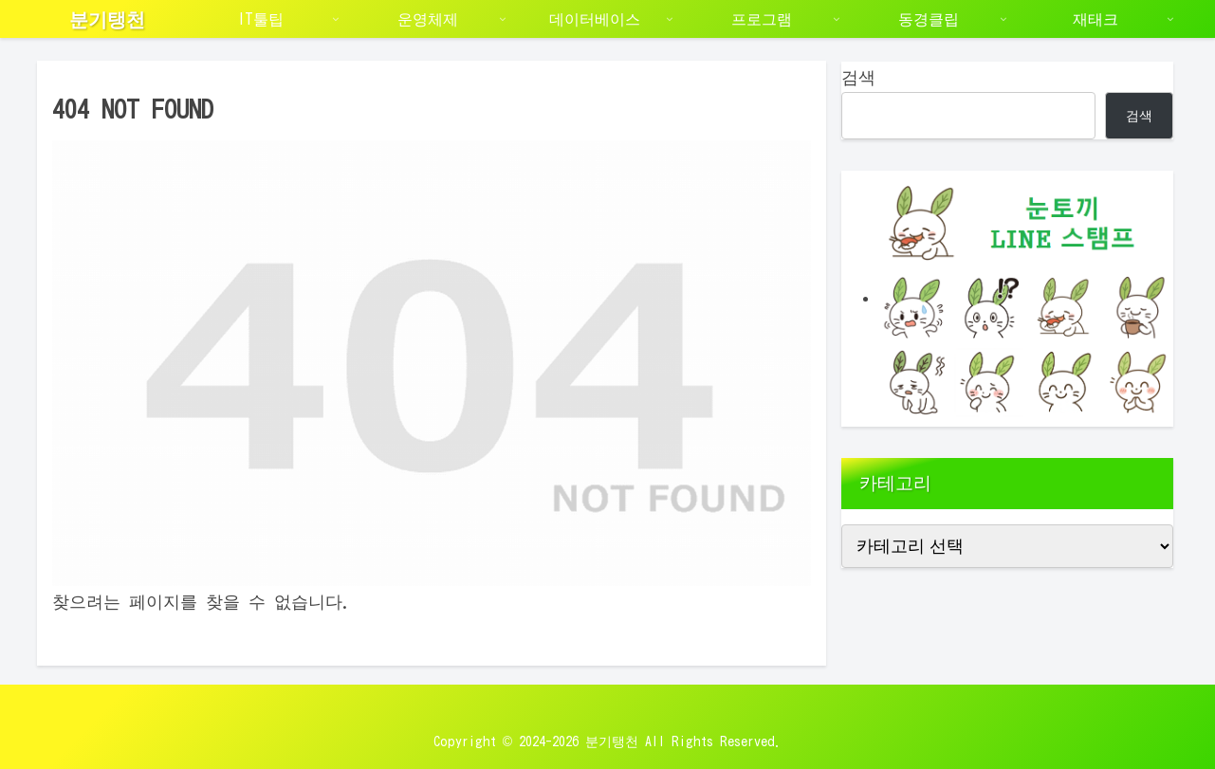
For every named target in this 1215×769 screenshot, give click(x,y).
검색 (858, 76)
